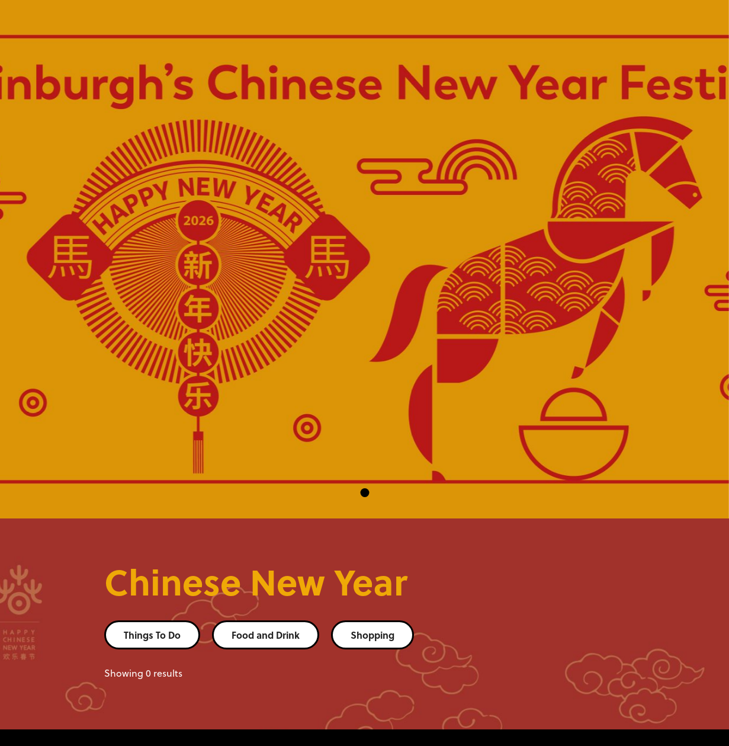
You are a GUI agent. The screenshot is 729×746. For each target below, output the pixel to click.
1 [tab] (364, 492)
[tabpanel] (364, 259)
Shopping (372, 635)
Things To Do (152, 635)
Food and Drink (266, 635)
